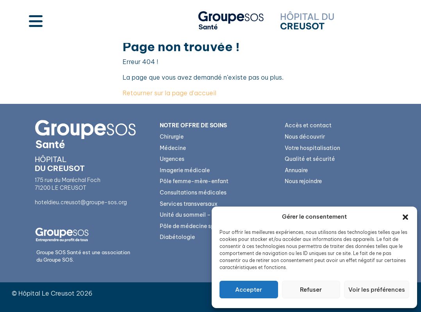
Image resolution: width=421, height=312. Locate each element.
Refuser (311, 289)
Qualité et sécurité (310, 158)
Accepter (248, 289)
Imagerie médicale (185, 170)
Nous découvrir (305, 136)
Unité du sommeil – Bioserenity (200, 214)
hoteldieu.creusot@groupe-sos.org (81, 202)
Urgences (172, 158)
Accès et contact (308, 125)
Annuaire (296, 170)
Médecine (173, 148)
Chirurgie (172, 136)
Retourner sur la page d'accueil (169, 93)
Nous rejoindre (303, 181)
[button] (405, 217)
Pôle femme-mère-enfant (194, 181)
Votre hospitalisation (312, 148)
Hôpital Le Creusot (46, 293)
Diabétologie (177, 237)
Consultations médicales (193, 192)
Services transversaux (189, 203)
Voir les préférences (376, 289)
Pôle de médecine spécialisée (199, 226)
